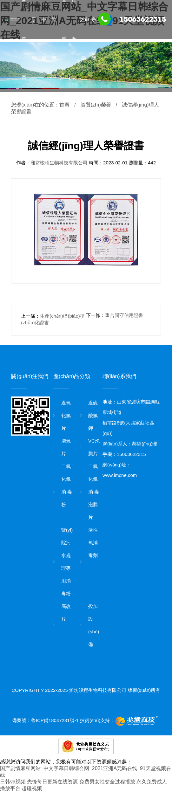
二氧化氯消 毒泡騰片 (93, 492)
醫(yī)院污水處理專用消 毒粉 (67, 561)
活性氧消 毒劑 (93, 542)
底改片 (66, 612)
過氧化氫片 (66, 415)
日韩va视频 (13, 781)
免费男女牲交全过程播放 (107, 781)
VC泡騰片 (94, 447)
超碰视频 (32, 788)
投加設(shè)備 (93, 625)
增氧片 (66, 447)
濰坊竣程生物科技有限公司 (59, 162)
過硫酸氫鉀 (93, 415)
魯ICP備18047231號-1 (55, 720)
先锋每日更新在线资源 (52, 781)
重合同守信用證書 (124, 315)
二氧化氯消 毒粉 (66, 485)
